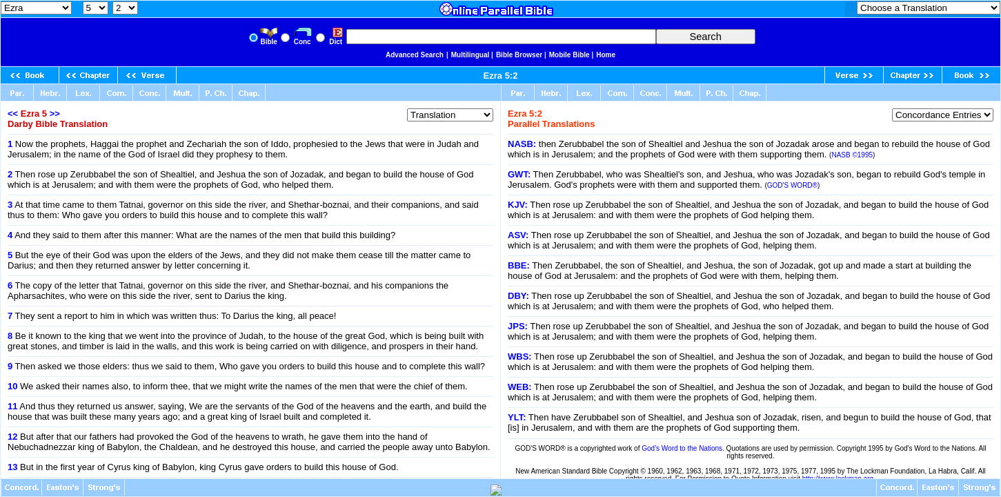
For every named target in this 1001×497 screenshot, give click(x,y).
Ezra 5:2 (501, 75)
